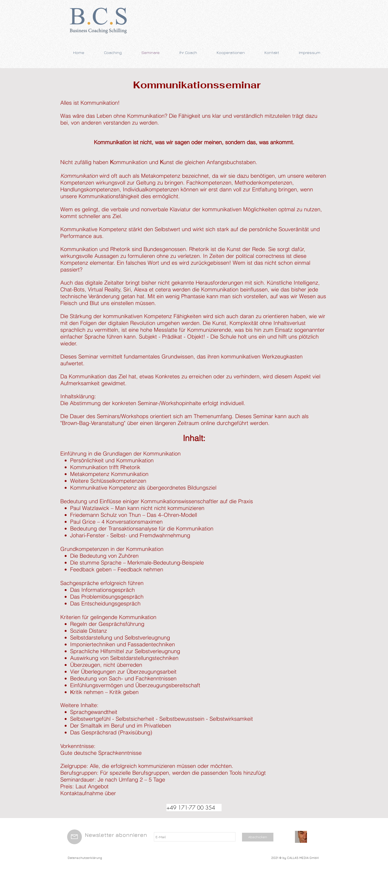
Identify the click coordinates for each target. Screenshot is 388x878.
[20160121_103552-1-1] (301, 837)
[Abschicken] (257, 837)
